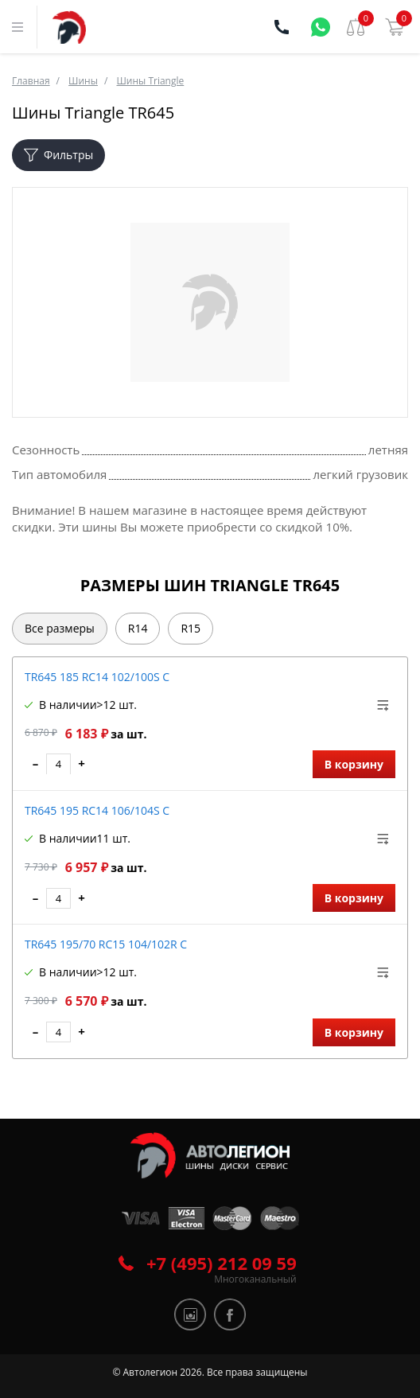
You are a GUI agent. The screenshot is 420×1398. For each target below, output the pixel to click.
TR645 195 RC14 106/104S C (97, 810)
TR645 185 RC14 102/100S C (97, 676)
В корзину (354, 764)
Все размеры (60, 628)
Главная (31, 81)
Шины (83, 81)
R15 (190, 628)
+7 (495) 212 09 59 (221, 1262)
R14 (138, 628)
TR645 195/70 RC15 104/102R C (106, 944)
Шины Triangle (150, 81)
